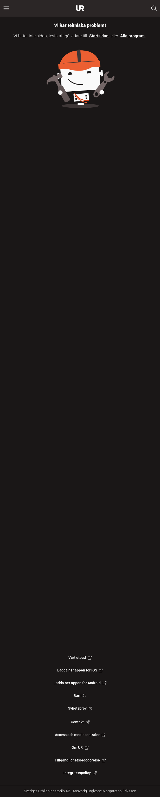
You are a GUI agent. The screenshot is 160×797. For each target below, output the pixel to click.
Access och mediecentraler (80, 735)
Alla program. (133, 35)
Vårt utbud (80, 657)
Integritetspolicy (80, 773)
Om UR (80, 747)
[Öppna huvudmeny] (6, 8)
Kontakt (80, 722)
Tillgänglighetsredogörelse (80, 760)
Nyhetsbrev (80, 708)
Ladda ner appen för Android (80, 683)
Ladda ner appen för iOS (80, 670)
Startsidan (99, 35)
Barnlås (80, 696)
